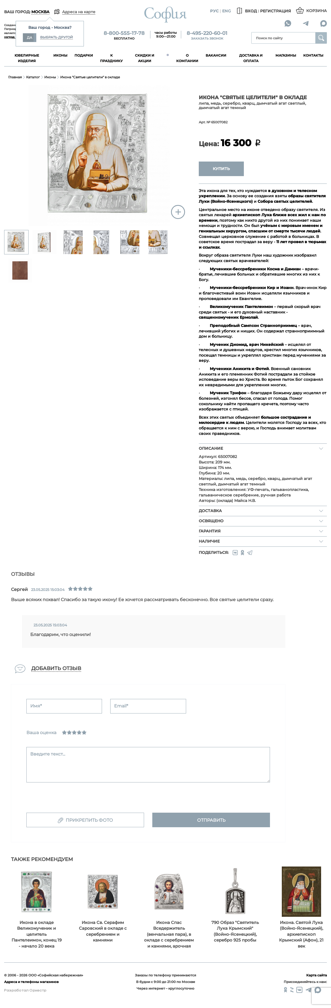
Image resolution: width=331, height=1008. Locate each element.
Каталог (33, 77)
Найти (321, 38)
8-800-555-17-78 (124, 33)
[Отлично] (84, 732)
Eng (226, 11)
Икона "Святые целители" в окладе (90, 77)
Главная (15, 77)
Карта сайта (316, 975)
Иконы (50, 77)
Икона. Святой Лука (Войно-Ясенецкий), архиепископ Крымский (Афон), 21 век (301, 934)
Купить (221, 168)
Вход (246, 11)
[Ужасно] (64, 732)
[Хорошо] (79, 732)
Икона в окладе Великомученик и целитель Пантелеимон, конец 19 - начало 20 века (37, 934)
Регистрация (275, 11)
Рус (214, 11)
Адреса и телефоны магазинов (31, 982)
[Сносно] (69, 732)
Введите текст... (47, 754)
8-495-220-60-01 (207, 33)
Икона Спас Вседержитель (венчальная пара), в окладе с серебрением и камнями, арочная (169, 934)
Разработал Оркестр (25, 990)
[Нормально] (74, 732)
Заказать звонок (207, 38)
